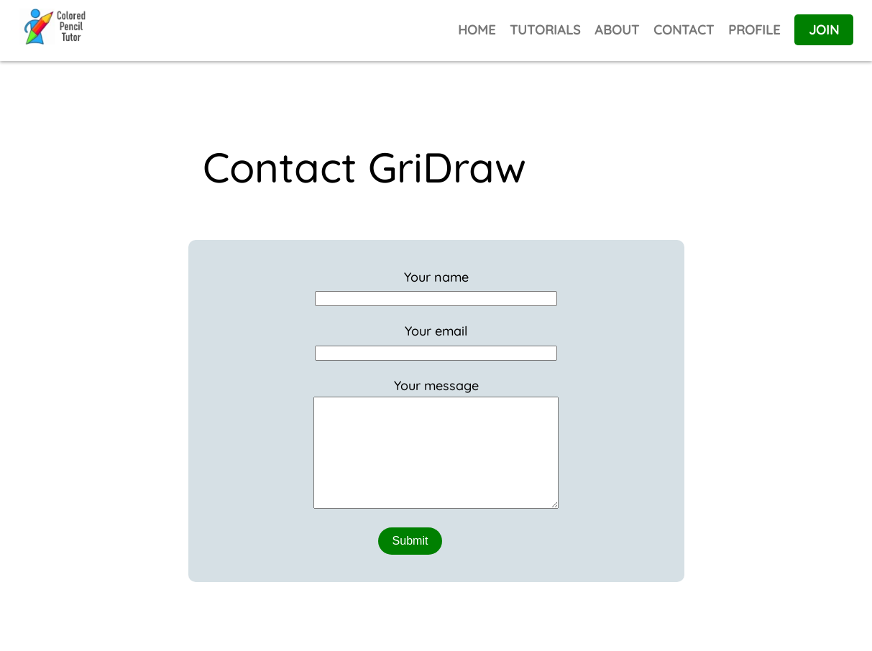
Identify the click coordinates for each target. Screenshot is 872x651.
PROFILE (754, 30)
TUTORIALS (545, 30)
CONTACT (683, 30)
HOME (476, 30)
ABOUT (617, 30)
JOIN (824, 30)
